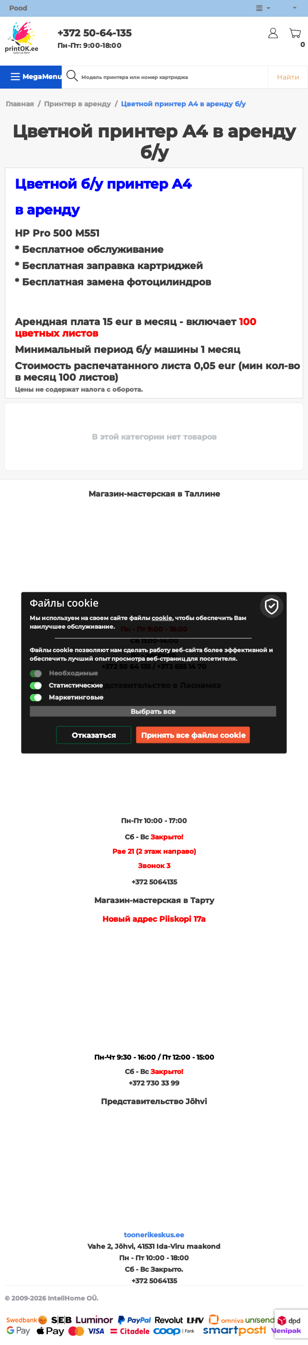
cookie (162, 617)
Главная (20, 104)
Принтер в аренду (77, 104)
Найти (288, 77)
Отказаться (94, 734)
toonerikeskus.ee (154, 1235)
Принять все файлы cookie (193, 734)
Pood (18, 8)
